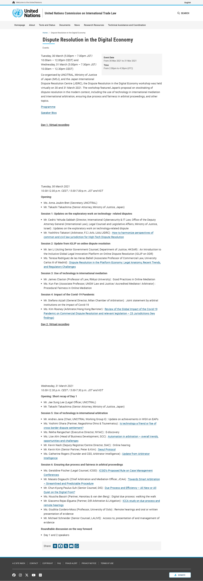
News (77, 25)
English (187, 2)
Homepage (19, 25)
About (32, 25)
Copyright (47, 563)
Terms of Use (107, 563)
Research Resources (94, 25)
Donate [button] (179, 575)
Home (45, 33)
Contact (34, 563)
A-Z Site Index (18, 563)
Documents (64, 25)
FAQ (59, 563)
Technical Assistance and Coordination (127, 25)
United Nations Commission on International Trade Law (81, 13)
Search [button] (183, 13)
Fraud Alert (71, 563)
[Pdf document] (50, 107)
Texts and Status (47, 25)
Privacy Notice (89, 563)
